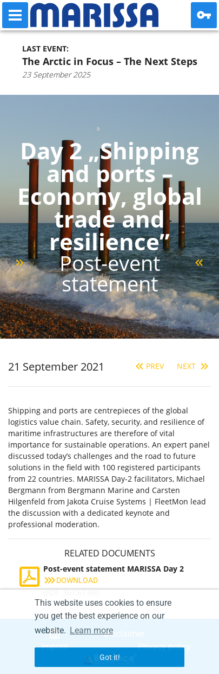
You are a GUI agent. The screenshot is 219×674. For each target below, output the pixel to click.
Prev (148, 366)
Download (70, 580)
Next (194, 366)
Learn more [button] (91, 630)
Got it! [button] (109, 657)
